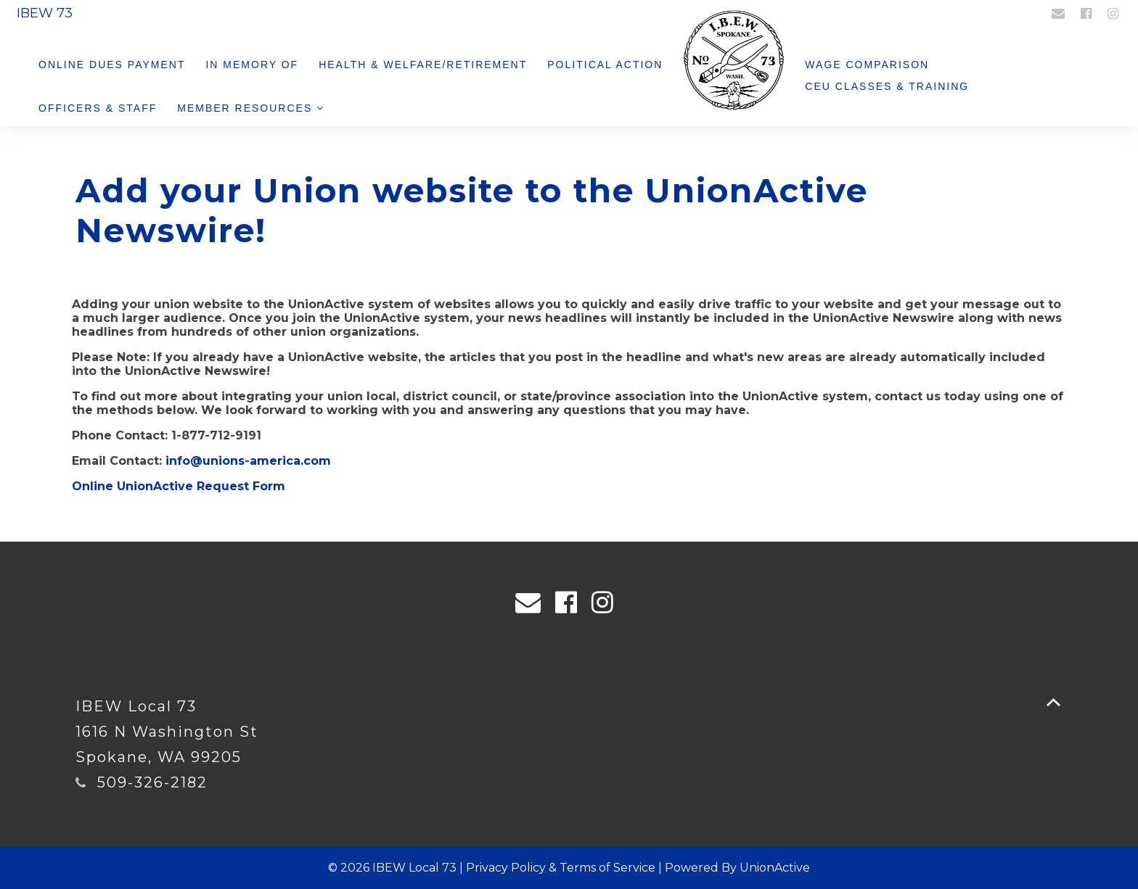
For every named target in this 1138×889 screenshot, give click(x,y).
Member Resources (250, 108)
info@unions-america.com (248, 461)
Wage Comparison (867, 64)
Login (965, 12)
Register (1008, 12)
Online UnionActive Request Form (178, 486)
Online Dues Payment (111, 64)
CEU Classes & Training (887, 86)
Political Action (605, 64)
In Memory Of (251, 64)
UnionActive (775, 867)
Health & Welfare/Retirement (423, 64)
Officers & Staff (97, 108)
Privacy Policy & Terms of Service (560, 867)
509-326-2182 (152, 782)
